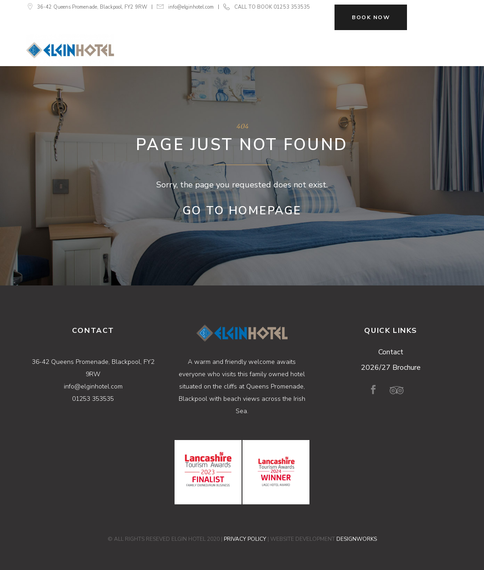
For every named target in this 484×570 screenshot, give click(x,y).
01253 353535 (291, 7)
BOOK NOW (371, 17)
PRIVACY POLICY (245, 539)
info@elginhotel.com (191, 7)
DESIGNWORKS (356, 539)
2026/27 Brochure (391, 368)
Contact (390, 352)
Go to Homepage (242, 210)
